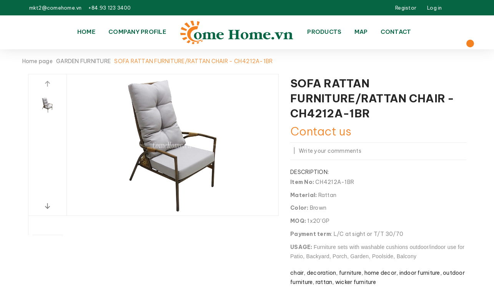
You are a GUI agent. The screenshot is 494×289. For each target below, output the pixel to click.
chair (297, 272)
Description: (309, 172)
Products (324, 31)
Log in (434, 8)
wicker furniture (355, 282)
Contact (396, 31)
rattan (324, 282)
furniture (350, 272)
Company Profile (137, 31)
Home (86, 31)
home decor (380, 272)
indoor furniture (419, 272)
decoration (321, 272)
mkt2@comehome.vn (55, 8)
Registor (405, 8)
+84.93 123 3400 (109, 8)
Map (361, 31)
